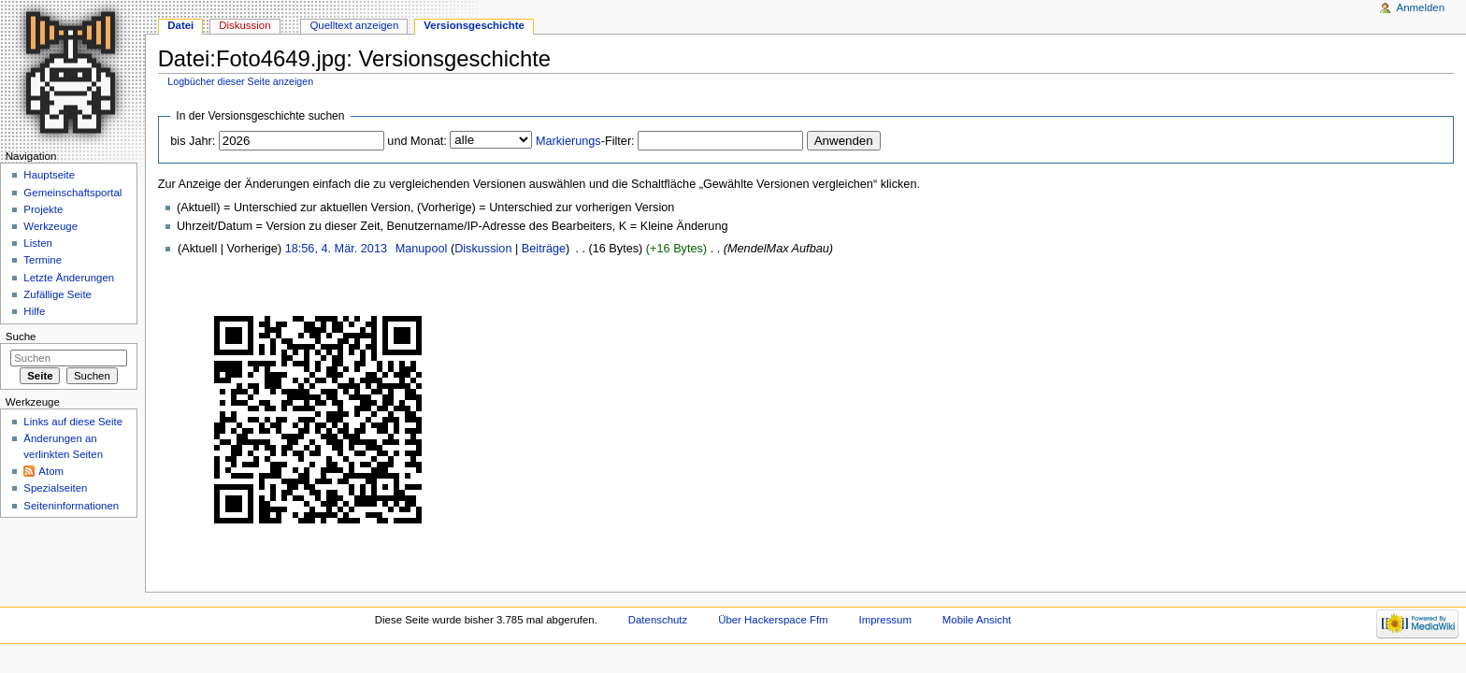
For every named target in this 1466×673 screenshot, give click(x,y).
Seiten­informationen (71, 505)
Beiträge (544, 248)
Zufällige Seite (57, 294)
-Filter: (585, 141)
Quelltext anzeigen (353, 25)
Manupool (421, 248)
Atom (51, 471)
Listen (37, 243)
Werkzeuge (50, 226)
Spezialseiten (55, 488)
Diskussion (482, 248)
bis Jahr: (192, 141)
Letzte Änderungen (68, 277)
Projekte (43, 209)
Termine (42, 259)
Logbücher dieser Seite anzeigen (240, 81)
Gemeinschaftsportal (72, 192)
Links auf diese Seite (72, 421)
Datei (180, 25)
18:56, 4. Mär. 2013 (336, 248)
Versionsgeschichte (474, 25)
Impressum (885, 619)
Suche (21, 336)
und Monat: (416, 141)
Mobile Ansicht (977, 619)
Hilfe (34, 311)
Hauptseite (49, 174)
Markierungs (568, 141)
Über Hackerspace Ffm (772, 619)
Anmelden (1421, 7)
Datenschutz (658, 619)
